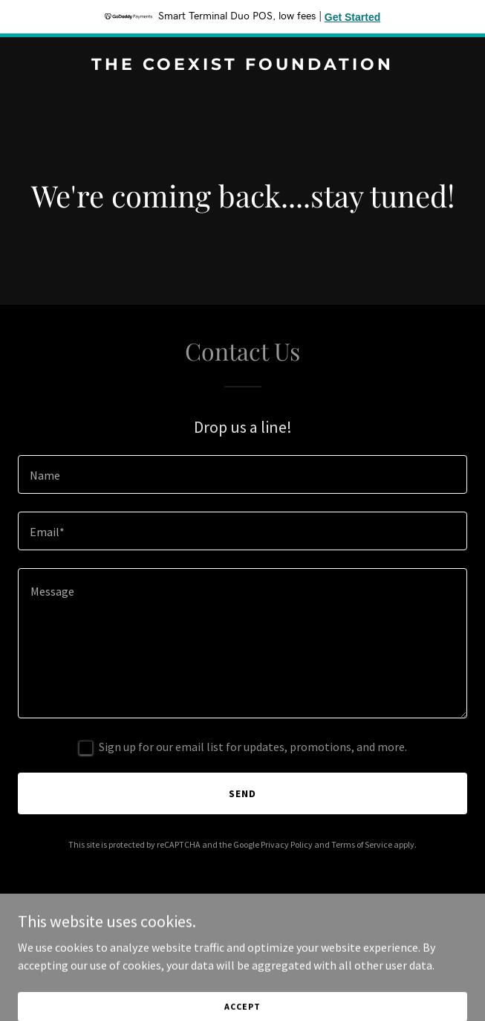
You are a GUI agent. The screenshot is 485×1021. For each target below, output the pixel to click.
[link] (242, 65)
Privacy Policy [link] (287, 844)
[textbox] (242, 474)
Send (242, 793)
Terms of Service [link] (361, 844)
